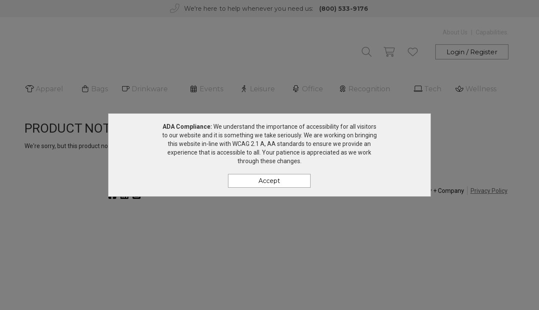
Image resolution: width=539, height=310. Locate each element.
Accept (269, 181)
